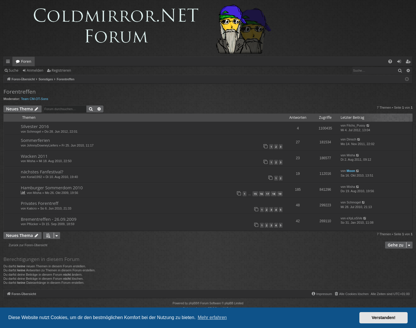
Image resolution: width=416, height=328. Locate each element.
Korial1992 (34, 177)
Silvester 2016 (35, 126)
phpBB (193, 303)
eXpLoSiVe (354, 218)
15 (255, 194)
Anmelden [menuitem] (401, 62)
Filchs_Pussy (356, 125)
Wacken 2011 (34, 156)
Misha (31, 161)
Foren (26, 61)
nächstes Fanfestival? (42, 172)
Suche (13, 70)
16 (261, 194)
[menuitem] (390, 61)
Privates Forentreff (39, 203)
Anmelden (35, 70)
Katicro (32, 208)
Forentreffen (19, 91)
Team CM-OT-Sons (34, 99)
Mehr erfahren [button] (212, 317)
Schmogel (34, 131)
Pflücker (32, 224)
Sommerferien (35, 140)
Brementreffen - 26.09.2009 (48, 219)
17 (267, 194)
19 (279, 194)
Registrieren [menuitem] (409, 62)
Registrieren (61, 70)
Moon (351, 171)
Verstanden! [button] (383, 317)
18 (273, 194)
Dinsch (351, 139)
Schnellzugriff (9, 62)
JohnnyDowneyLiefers (42, 145)
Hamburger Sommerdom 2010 (52, 187)
